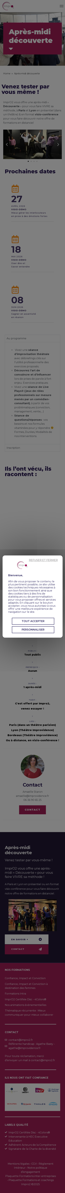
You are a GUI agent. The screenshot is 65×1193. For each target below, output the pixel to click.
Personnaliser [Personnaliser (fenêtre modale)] (33, 629)
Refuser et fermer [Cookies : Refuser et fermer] (43, 560)
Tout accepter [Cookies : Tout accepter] (33, 621)
